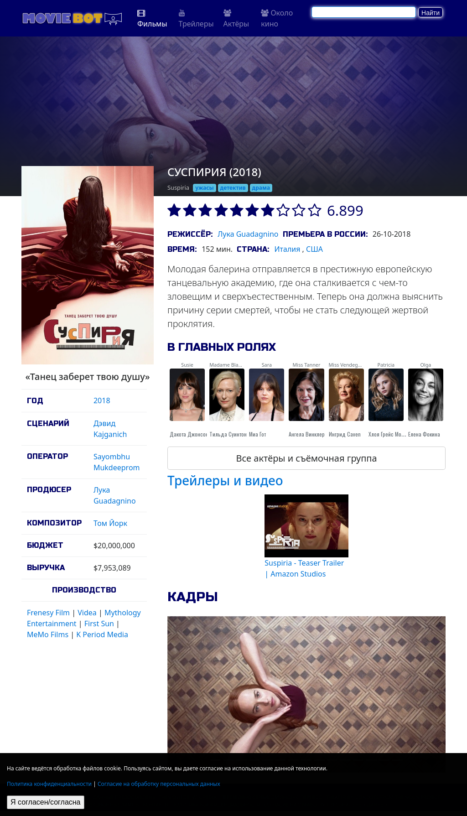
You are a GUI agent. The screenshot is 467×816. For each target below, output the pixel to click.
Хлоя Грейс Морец (389, 434)
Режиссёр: (190, 234)
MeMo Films (47, 634)
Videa (87, 613)
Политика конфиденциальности (49, 784)
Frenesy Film (48, 613)
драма (261, 188)
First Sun (99, 623)
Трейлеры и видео (225, 480)
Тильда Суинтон (228, 434)
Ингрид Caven (345, 434)
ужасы (204, 188)
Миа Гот (257, 434)
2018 (101, 400)
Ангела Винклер (307, 434)
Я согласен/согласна (45, 802)
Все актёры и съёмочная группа (306, 458)
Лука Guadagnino (248, 234)
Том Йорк (110, 523)
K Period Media (102, 634)
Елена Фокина (424, 434)
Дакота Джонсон (189, 434)
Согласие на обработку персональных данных (159, 784)
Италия (287, 249)
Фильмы (152, 19)
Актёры (236, 19)
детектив (233, 188)
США (314, 249)
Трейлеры (196, 19)
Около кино (277, 18)
